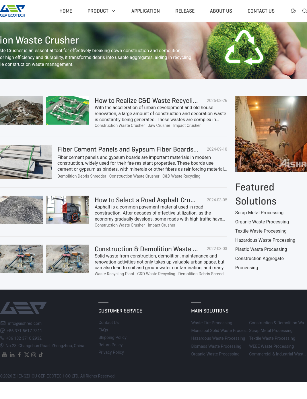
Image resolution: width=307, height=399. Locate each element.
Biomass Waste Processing (216, 346)
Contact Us (108, 322)
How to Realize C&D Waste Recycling (147, 100)
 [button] (293, 11)
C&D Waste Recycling (181, 176)
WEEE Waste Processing (271, 346)
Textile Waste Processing (261, 231)
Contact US (261, 11)
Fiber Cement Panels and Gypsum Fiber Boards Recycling (140, 149)
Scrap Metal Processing (259, 212)
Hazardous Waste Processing (265, 240)
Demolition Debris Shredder (81, 176)
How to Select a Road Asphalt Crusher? (151, 200)
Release (185, 11)
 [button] (304, 11)
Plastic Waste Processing (261, 249)
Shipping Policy (112, 337)
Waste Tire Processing (211, 323)
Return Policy (110, 345)
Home (65, 11)
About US (221, 11)
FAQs (103, 330)
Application (145, 11)
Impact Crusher (187, 125)
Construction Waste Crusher (120, 125)
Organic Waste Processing (262, 222)
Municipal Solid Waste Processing (222, 330)
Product (98, 11)
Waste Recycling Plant (114, 274)
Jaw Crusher (159, 125)
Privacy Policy (111, 352)
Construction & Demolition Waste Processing (160, 249)
